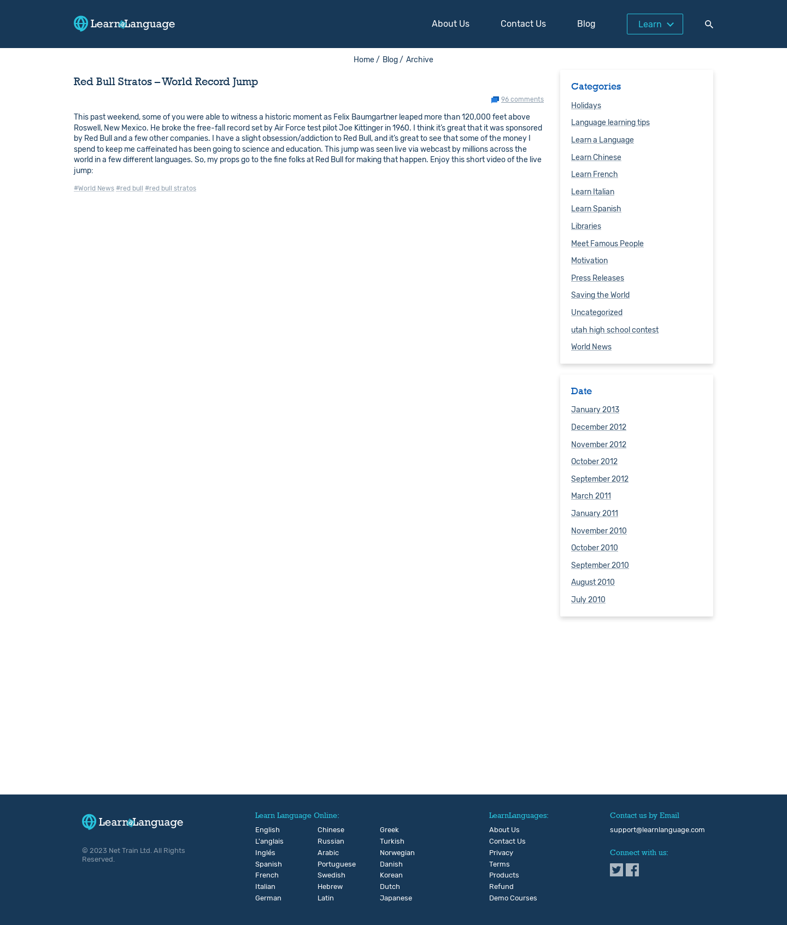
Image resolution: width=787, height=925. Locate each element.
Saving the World (600, 295)
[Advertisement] (393, 709)
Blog (586, 24)
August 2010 (593, 582)
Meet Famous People (607, 243)
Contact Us (523, 24)
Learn (650, 24)
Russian (327, 841)
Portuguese (327, 864)
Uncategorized (596, 312)
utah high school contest (615, 330)
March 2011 (591, 496)
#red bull (129, 188)
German (264, 898)
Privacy (501, 853)
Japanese (389, 898)
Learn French (594, 174)
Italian (264, 887)
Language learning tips (610, 122)
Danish (389, 864)
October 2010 (594, 548)
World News (591, 347)
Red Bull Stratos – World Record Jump (166, 81)
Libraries (586, 226)
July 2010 (588, 599)
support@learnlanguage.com (657, 830)
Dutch (389, 887)
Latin (326, 898)
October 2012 (594, 461)
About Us (450, 24)
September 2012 (600, 479)
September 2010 (600, 565)
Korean (389, 875)
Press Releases (597, 278)
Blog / (393, 59)
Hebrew (327, 887)
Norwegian (389, 853)
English (264, 830)
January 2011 (594, 513)
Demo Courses (513, 898)
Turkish (389, 841)
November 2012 (598, 444)
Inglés (264, 853)
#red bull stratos (170, 188)
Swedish (327, 875)
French (264, 875)
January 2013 (595, 409)
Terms (499, 864)
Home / (367, 59)
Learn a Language (602, 140)
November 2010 (599, 531)
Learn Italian (592, 192)
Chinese (327, 830)
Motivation (589, 260)
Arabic (327, 853)
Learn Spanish (596, 209)
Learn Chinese (596, 157)
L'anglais (264, 841)
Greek (389, 830)
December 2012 (598, 427)
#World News (94, 188)
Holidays (586, 105)
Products (504, 875)
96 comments (522, 99)
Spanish (264, 864)
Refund (501, 887)
